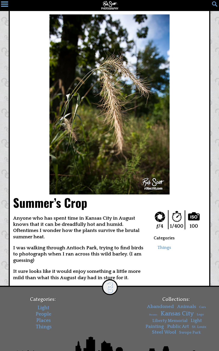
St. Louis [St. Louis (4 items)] (199, 327)
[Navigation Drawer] (6, 5)
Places (43, 320)
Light (43, 308)
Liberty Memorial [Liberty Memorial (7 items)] (169, 320)
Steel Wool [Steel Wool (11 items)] (164, 332)
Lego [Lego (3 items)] (200, 314)
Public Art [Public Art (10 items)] (178, 326)
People (43, 314)
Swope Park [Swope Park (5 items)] (190, 332)
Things (164, 247)
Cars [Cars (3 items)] (202, 307)
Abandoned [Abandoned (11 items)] (160, 306)
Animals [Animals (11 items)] (186, 306)
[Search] (212, 5)
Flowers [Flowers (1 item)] (153, 315)
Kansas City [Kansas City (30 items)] (177, 313)
